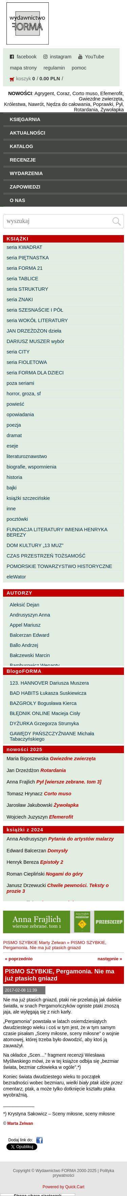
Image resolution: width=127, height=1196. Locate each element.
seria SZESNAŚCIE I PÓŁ (34, 310)
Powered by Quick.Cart (63, 1187)
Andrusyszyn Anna (30, 615)
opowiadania (20, 414)
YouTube (94, 56)
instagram (60, 56)
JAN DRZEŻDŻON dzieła (33, 331)
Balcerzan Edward (29, 635)
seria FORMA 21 (24, 268)
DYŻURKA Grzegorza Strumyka (44, 723)
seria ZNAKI (19, 299)
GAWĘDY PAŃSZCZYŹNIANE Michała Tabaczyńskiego (52, 736)
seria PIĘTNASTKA (27, 257)
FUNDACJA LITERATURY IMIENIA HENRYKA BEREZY (56, 532)
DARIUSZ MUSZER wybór (35, 341)
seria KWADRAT (24, 247)
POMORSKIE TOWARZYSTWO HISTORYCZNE (59, 566)
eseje (12, 446)
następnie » (110, 958)
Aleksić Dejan (24, 604)
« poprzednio (19, 958)
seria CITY (17, 351)
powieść (15, 404)
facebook (26, 56)
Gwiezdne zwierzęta (73, 758)
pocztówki (17, 519)
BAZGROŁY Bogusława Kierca (43, 703)
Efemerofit (61, 817)
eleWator (16, 576)
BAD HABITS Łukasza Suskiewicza (48, 693)
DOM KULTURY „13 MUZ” (34, 545)
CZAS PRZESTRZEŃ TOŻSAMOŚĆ (45, 556)
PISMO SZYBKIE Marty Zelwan (34, 942)
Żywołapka (66, 805)
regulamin (54, 67)
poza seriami (20, 383)
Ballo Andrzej (24, 645)
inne (11, 508)
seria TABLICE (22, 278)
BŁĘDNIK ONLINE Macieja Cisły (45, 713)
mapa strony (23, 67)
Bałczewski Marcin (30, 655)
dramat (14, 435)
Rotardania (53, 770)
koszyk (23, 78)
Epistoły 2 (51, 862)
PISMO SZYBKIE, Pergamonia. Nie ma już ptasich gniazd (54, 945)
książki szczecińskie (28, 498)
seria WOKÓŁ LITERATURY (37, 320)
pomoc (79, 67)
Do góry (120, 1171)
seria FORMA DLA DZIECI (35, 372)
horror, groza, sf (23, 393)
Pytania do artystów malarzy (81, 839)
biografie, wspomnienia (31, 466)
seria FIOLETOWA (26, 362)
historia (14, 477)
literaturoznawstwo (26, 456)
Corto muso (57, 793)
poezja (13, 425)
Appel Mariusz (25, 625)
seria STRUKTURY (27, 289)
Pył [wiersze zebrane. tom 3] (68, 782)
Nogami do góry (64, 874)
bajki (11, 487)
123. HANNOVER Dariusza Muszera (49, 683)
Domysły (57, 850)
